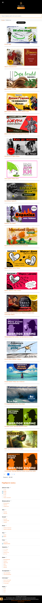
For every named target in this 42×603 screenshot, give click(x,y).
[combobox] (21, 16)
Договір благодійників (26, 600)
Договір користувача (15, 600)
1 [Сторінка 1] (8, 474)
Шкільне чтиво (6, 487)
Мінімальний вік (6, 501)
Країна (4, 557)
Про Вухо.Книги (21, 601)
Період (4, 586)
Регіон (4, 525)
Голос (4, 540)
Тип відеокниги (6, 570)
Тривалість (5, 547)
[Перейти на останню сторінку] (14, 474)
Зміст (4, 509)
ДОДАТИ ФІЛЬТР (21, 22)
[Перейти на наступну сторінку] (12, 474)
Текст (4, 532)
